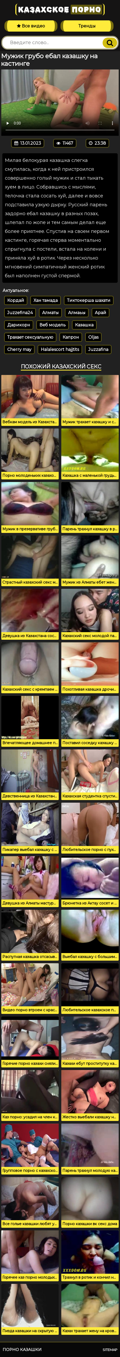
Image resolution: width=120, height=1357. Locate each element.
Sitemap (110, 1350)
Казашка (84, 324)
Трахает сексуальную (30, 337)
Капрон (71, 337)
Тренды (87, 26)
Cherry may (19, 349)
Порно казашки (22, 1349)
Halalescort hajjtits (60, 349)
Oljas (93, 337)
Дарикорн (18, 324)
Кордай (15, 300)
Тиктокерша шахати (88, 300)
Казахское (60, 9)
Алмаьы (76, 312)
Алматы (50, 312)
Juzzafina (98, 349)
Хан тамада (46, 300)
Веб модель (52, 324)
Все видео (31, 26)
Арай (100, 312)
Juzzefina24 (20, 312)
